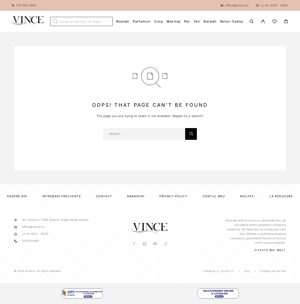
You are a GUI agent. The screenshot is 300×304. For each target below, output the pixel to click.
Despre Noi (17, 196)
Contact (104, 196)
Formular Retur (273, 271)
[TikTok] (166, 244)
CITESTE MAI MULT (270, 250)
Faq (247, 271)
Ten (197, 21)
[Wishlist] (274, 22)
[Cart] (286, 22)
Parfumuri (142, 21)
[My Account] (263, 21)
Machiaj (174, 21)
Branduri (135, 196)
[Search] (251, 21)
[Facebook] (134, 244)
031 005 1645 (26, 5)
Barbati (210, 21)
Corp (158, 21)
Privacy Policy (173, 196)
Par (187, 21)
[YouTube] (155, 244)
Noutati (122, 21)
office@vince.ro (236, 5)
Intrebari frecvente (61, 196)
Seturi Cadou (232, 21)
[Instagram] (144, 244)
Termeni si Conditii (218, 271)
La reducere (281, 196)
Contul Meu (213, 196)
